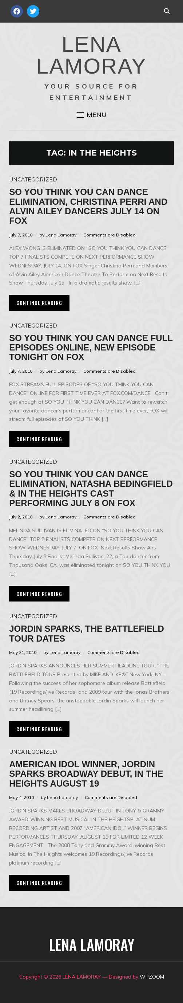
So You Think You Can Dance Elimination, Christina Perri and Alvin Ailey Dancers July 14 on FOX (88, 206)
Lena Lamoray (60, 235)
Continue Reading (39, 302)
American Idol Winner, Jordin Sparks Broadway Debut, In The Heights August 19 (86, 773)
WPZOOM (152, 976)
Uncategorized (33, 179)
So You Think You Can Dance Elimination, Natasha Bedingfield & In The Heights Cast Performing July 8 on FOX (91, 488)
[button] (92, 114)
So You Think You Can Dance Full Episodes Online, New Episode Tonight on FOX (90, 347)
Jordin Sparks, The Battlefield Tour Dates (86, 633)
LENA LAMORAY (91, 55)
